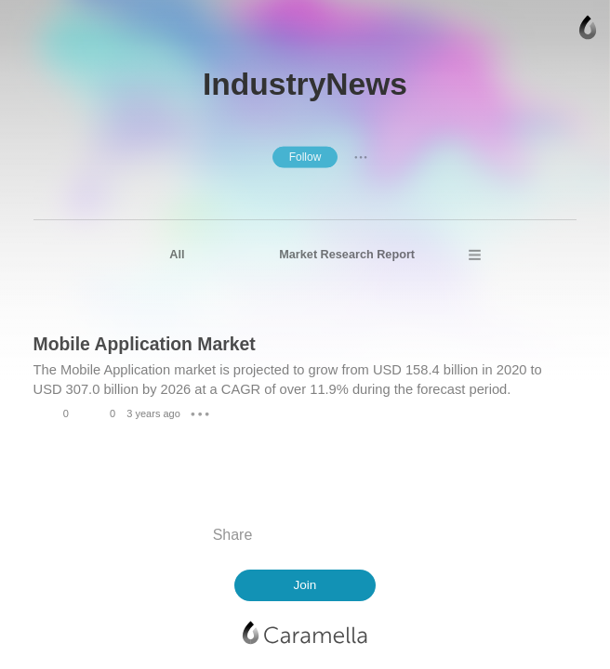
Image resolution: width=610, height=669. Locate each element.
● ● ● (360, 156)
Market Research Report (347, 254)
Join (305, 585)
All (176, 254)
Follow (305, 157)
